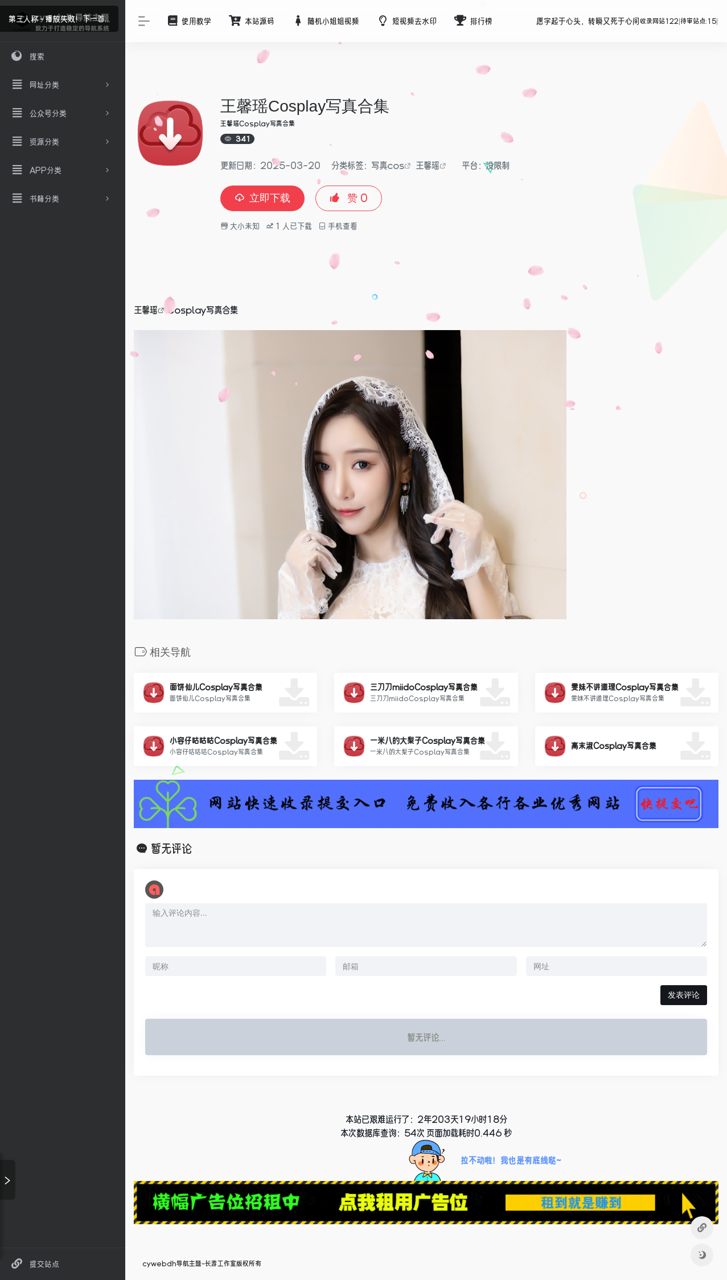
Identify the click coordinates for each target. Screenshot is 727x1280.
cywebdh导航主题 (172, 1263)
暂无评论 (171, 848)
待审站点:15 (698, 21)
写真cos (387, 165)
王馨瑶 (428, 165)
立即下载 (262, 198)
